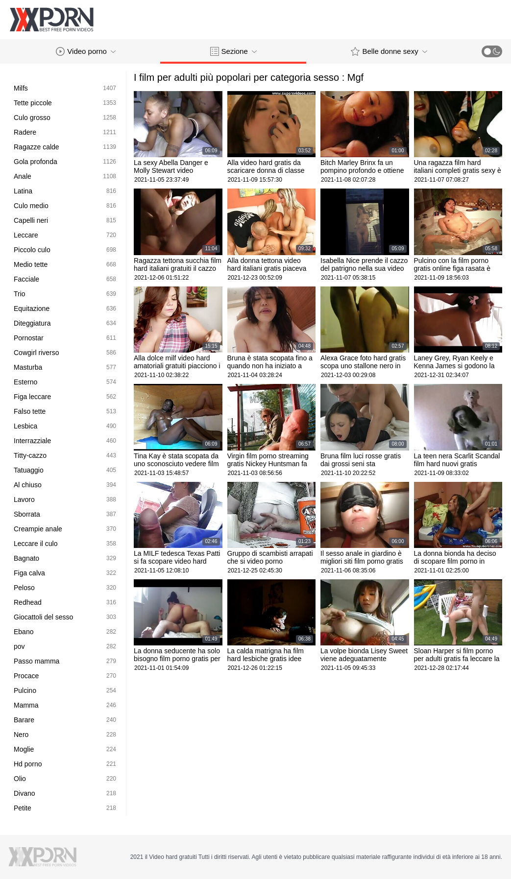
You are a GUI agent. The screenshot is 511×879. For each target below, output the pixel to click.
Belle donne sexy (389, 51)
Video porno (86, 51)
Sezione (233, 51)
